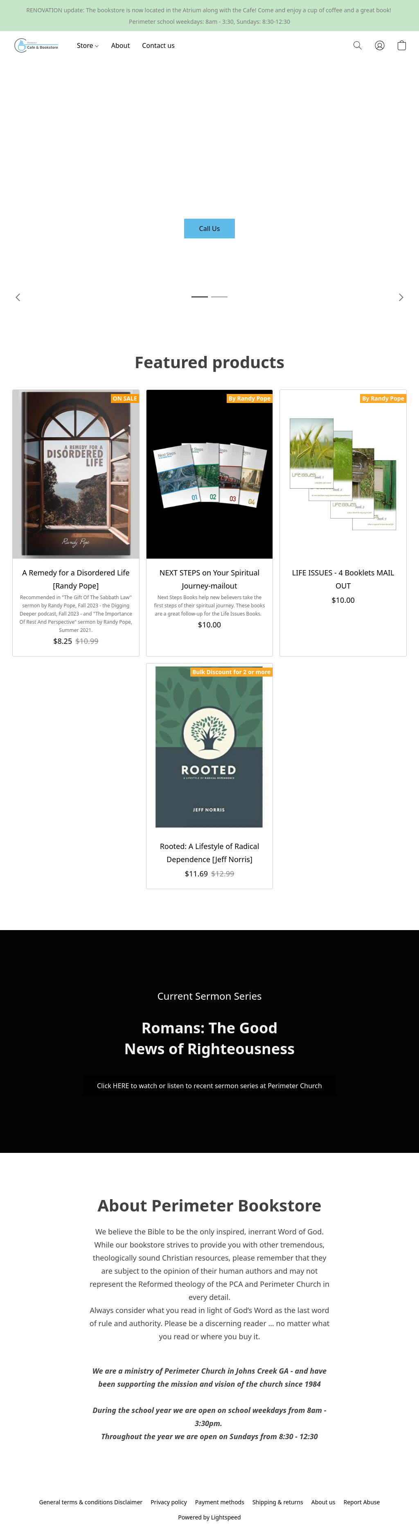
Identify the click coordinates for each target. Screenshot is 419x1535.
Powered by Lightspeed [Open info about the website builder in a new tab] (209, 1517)
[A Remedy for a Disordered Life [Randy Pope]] (76, 523)
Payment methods (219, 1502)
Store (88, 45)
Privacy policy (169, 1502)
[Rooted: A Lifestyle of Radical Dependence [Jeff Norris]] (209, 776)
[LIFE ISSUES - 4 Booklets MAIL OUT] (343, 523)
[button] (36, 45)
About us (323, 1502)
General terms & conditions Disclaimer (91, 1502)
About (120, 45)
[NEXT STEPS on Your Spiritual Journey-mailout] (209, 523)
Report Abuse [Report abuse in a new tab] (361, 1502)
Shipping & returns (277, 1502)
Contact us (158, 45)
